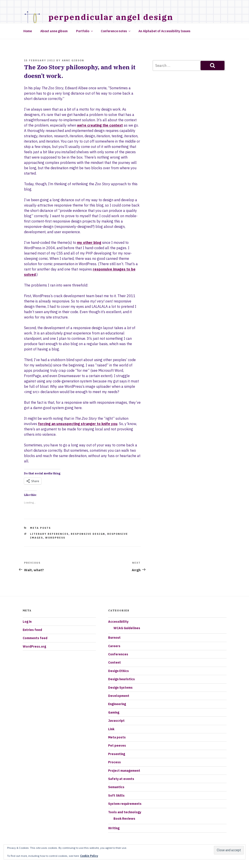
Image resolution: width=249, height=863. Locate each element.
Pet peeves (117, 746)
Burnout (114, 638)
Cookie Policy (89, 855)
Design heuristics (121, 679)
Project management (124, 771)
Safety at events (121, 779)
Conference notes (116, 31)
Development (118, 696)
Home (27, 31)
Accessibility (118, 622)
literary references (49, 533)
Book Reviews (124, 819)
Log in (27, 622)
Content (114, 662)
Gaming (113, 712)
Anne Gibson (73, 60)
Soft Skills (116, 795)
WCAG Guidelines (126, 628)
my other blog (89, 242)
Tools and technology (124, 812)
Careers (114, 646)
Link (111, 729)
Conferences (118, 654)
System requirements (125, 804)
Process (114, 762)
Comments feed (35, 638)
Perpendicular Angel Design (111, 17)
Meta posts (40, 527)
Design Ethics (118, 671)
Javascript (116, 721)
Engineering (117, 704)
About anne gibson (54, 31)
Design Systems (120, 688)
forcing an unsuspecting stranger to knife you (77, 424)
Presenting (116, 754)
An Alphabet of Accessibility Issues (164, 31)
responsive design (88, 533)
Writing (113, 828)
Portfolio (84, 31)
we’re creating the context (100, 125)
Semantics (116, 787)
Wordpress (55, 537)
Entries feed (32, 630)
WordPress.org (34, 646)
